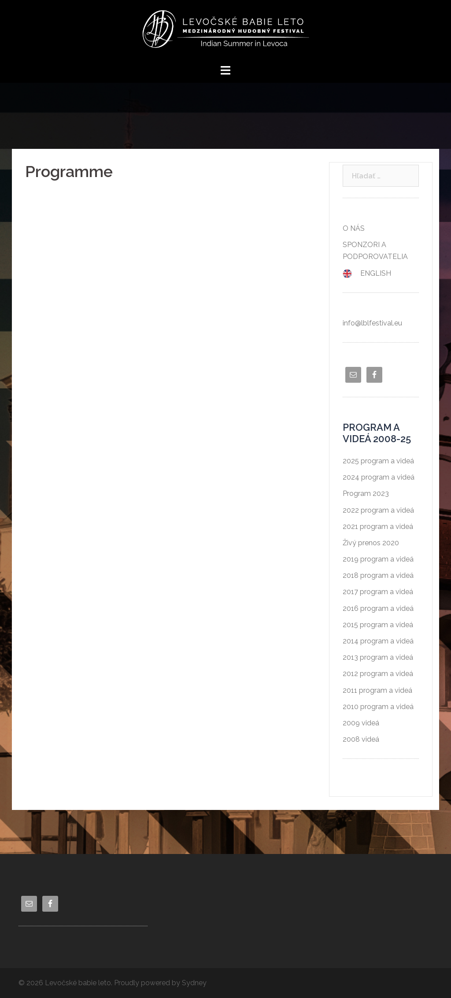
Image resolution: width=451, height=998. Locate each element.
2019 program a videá (378, 559)
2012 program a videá (378, 673)
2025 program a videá (378, 461)
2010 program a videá (378, 706)
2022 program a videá (378, 510)
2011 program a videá (377, 690)
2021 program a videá (378, 526)
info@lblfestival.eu (372, 323)
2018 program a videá (378, 575)
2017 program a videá (378, 592)
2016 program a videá (378, 608)
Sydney (194, 983)
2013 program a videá (378, 657)
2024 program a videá (378, 477)
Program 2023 (366, 493)
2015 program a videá (378, 625)
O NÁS (354, 228)
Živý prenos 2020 (371, 543)
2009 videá (361, 723)
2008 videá (361, 739)
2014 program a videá (378, 641)
